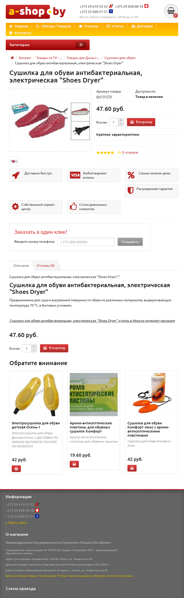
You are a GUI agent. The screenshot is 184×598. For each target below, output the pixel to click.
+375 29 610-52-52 (94, 6)
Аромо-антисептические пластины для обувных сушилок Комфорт (91, 426)
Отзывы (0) (46, 265)
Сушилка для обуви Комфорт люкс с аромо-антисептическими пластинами (148, 429)
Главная (18, 26)
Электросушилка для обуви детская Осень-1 (36, 424)
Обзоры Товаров (53, 26)
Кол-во (101, 122)
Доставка (142, 26)
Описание (21, 265)
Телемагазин (125, 576)
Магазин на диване (80, 576)
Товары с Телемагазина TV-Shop (47, 576)
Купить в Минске (16, 576)
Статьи (115, 26)
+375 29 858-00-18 (129, 6)
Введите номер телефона (34, 241)
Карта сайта (16, 522)
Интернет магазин (105, 576)
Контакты (20, 32)
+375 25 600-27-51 (94, 11)
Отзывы (89, 26)
